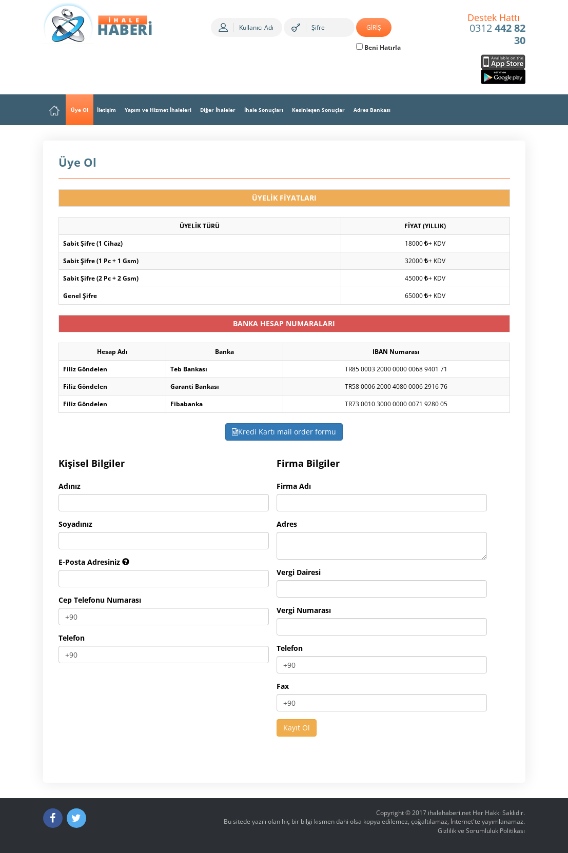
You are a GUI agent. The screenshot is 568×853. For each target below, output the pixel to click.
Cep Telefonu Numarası (99, 600)
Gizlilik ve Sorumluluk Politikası (481, 830)
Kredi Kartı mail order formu (284, 432)
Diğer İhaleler (218, 109)
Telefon (71, 638)
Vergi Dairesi (299, 572)
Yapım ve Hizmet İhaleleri (158, 109)
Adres (287, 524)
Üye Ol (79, 109)
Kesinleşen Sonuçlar (318, 109)
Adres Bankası (372, 109)
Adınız (69, 486)
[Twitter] (76, 818)
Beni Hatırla (378, 47)
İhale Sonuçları (263, 109)
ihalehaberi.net (449, 812)
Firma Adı (294, 486)
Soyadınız (75, 524)
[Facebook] (53, 818)
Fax (283, 686)
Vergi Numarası (304, 610)
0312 (496, 30)
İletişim (106, 109)
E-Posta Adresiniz (93, 562)
